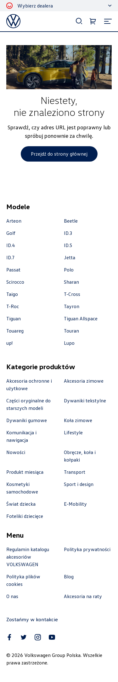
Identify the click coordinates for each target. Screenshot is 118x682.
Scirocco (15, 282)
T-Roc (12, 306)
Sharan (71, 282)
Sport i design (78, 484)
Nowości (15, 452)
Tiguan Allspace (81, 318)
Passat (13, 269)
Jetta (69, 257)
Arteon (13, 221)
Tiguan (13, 318)
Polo (69, 269)
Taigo (12, 294)
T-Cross (72, 294)
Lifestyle (73, 432)
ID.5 (68, 245)
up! (9, 343)
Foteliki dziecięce (24, 516)
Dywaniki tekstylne (85, 400)
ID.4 (10, 245)
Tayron (71, 306)
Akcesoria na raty (83, 596)
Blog (69, 576)
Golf (10, 233)
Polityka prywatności (87, 549)
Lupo (69, 343)
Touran (71, 331)
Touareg (15, 331)
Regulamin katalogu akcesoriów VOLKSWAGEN (27, 556)
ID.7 (10, 257)
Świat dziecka (21, 504)
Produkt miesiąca (24, 472)
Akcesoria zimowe (84, 381)
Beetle (71, 221)
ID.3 (68, 233)
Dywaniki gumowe (26, 420)
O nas (12, 596)
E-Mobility (75, 504)
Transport (74, 472)
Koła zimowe (78, 420)
